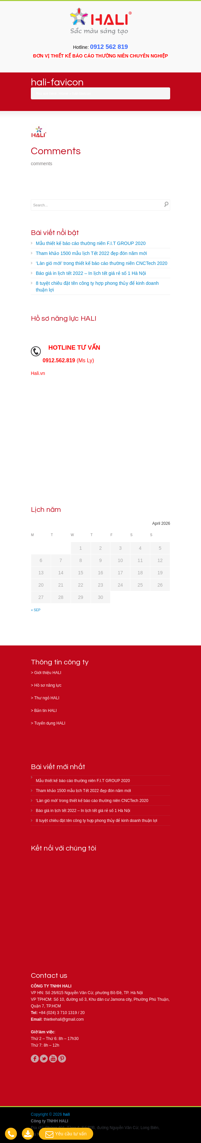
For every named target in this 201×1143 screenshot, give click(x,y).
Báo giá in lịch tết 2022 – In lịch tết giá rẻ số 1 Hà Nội (91, 273)
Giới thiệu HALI (47, 672)
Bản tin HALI (45, 710)
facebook (35, 1059)
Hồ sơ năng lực (47, 685)
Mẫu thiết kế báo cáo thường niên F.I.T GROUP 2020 (91, 243)
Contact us (49, 975)
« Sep (35, 610)
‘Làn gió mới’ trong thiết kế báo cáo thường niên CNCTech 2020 (102, 263)
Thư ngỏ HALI (46, 698)
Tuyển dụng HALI (49, 723)
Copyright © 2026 (47, 1114)
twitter (44, 1059)
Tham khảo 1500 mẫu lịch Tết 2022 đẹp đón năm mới (91, 253)
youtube (53, 1059)
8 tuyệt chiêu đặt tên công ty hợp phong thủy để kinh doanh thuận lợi (97, 286)
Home (63, 93)
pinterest (62, 1059)
